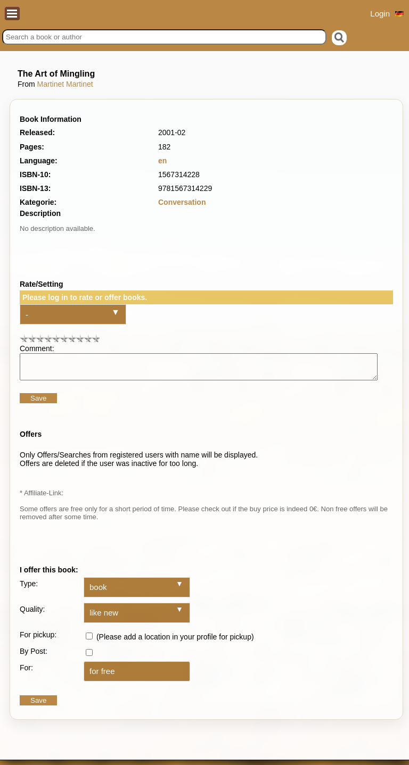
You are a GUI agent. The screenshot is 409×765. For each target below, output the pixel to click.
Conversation (182, 202)
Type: (29, 588)
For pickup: (38, 639)
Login (380, 13)
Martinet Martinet (65, 84)
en (162, 160)
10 (96, 338)
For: (26, 672)
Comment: (37, 348)
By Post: (33, 656)
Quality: (32, 614)
